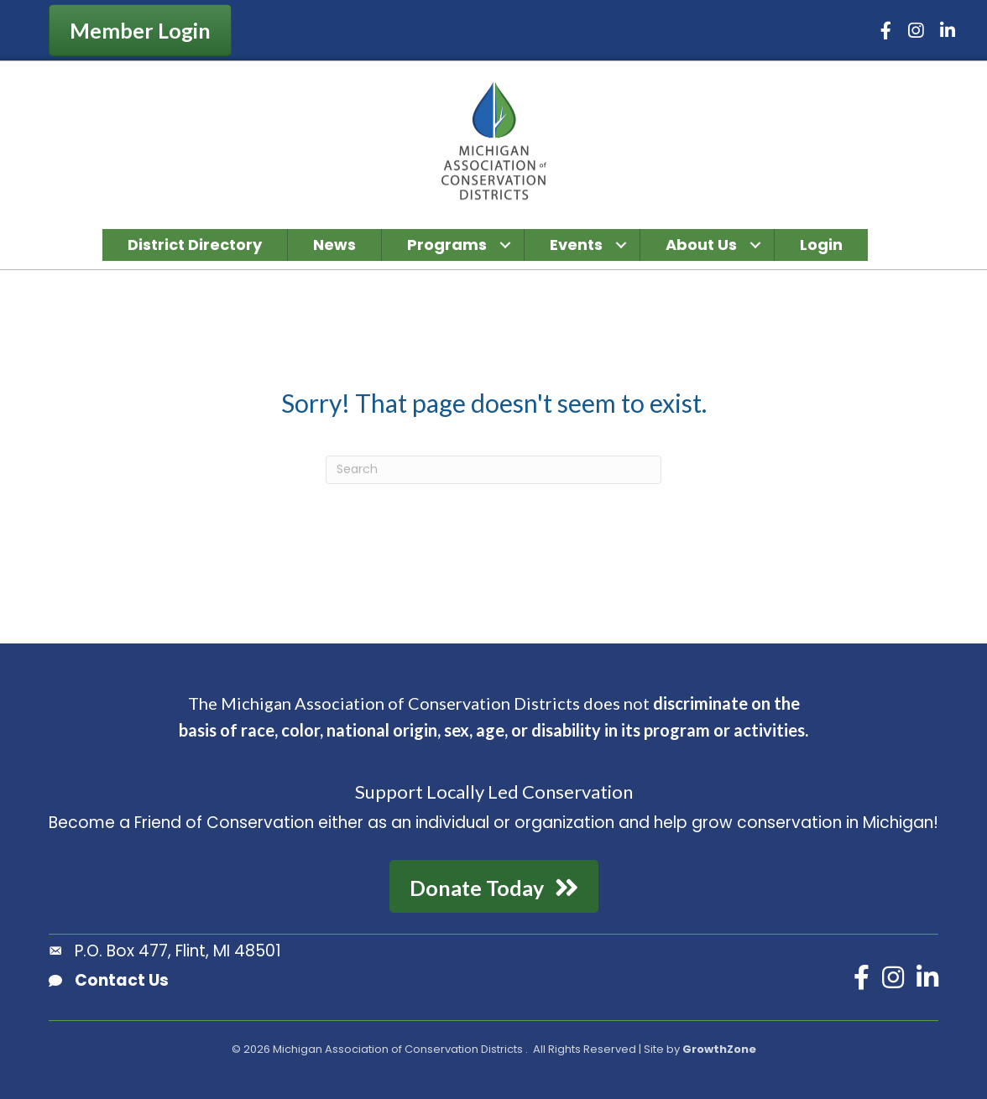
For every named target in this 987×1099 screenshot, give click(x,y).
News (334, 244)
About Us (701, 244)
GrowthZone (719, 1049)
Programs (447, 244)
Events (576, 244)
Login (821, 244)
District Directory (195, 244)
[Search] (493, 470)
